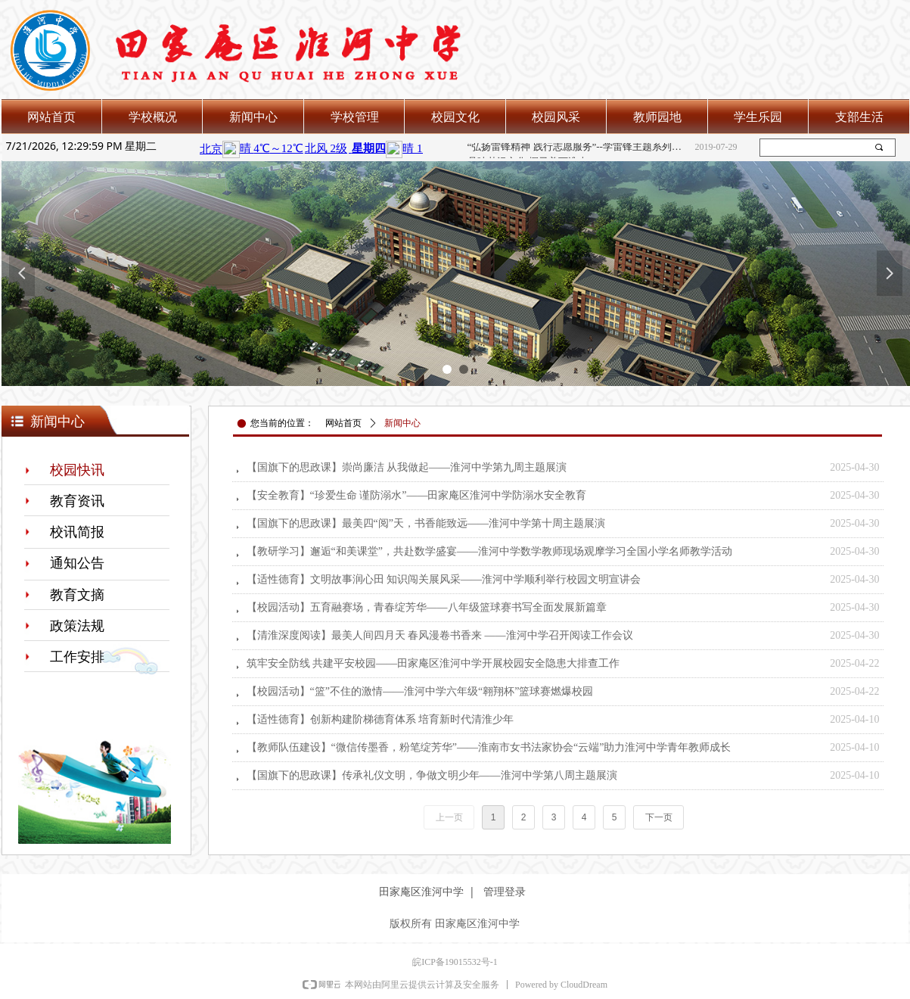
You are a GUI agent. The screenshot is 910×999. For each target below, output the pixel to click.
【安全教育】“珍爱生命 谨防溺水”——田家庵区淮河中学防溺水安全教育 (417, 495)
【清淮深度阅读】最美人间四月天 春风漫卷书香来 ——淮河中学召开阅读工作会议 (440, 635)
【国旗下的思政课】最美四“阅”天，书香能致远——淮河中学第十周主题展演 (426, 523)
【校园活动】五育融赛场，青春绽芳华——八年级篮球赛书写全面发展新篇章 (427, 607)
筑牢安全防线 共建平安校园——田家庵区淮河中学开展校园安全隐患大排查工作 (433, 663)
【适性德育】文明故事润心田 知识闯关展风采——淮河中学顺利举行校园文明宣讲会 (444, 579)
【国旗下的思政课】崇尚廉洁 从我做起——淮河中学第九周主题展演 (407, 467)
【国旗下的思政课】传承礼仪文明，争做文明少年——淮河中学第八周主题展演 (432, 775)
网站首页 (343, 423)
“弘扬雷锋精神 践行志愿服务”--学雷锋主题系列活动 (578, 147)
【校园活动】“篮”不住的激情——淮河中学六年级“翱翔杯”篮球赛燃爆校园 (420, 691)
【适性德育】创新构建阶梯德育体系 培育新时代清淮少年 (380, 719)
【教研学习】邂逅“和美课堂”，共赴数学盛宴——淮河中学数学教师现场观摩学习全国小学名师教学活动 (489, 551)
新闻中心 (402, 423)
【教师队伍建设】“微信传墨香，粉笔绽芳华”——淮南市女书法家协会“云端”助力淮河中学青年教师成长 (489, 747)
